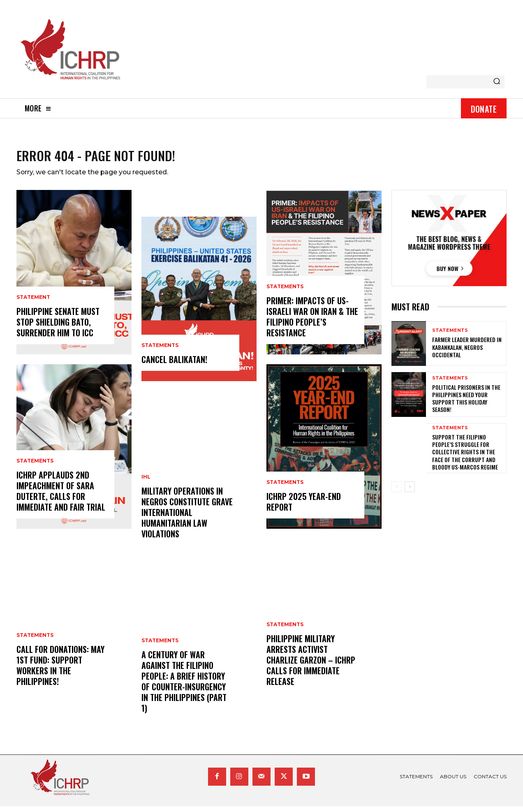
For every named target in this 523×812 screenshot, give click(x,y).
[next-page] (410, 492)
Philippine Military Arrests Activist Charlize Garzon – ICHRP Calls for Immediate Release (310, 665)
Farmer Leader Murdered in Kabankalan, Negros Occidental (467, 352)
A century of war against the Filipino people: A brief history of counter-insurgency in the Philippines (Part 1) (184, 687)
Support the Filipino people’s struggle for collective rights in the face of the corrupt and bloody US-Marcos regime (465, 457)
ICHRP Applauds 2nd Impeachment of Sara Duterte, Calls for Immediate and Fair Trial (60, 496)
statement (33, 303)
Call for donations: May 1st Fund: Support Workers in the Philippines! (60, 671)
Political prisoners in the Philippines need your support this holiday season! (466, 403)
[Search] (496, 81)
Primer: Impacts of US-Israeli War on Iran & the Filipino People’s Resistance (312, 322)
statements (34, 466)
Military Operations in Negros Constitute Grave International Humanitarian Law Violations (187, 518)
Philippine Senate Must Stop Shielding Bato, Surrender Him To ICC (58, 328)
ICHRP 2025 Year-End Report (303, 507)
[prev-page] (396, 492)
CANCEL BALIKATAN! (174, 365)
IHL (145, 482)
